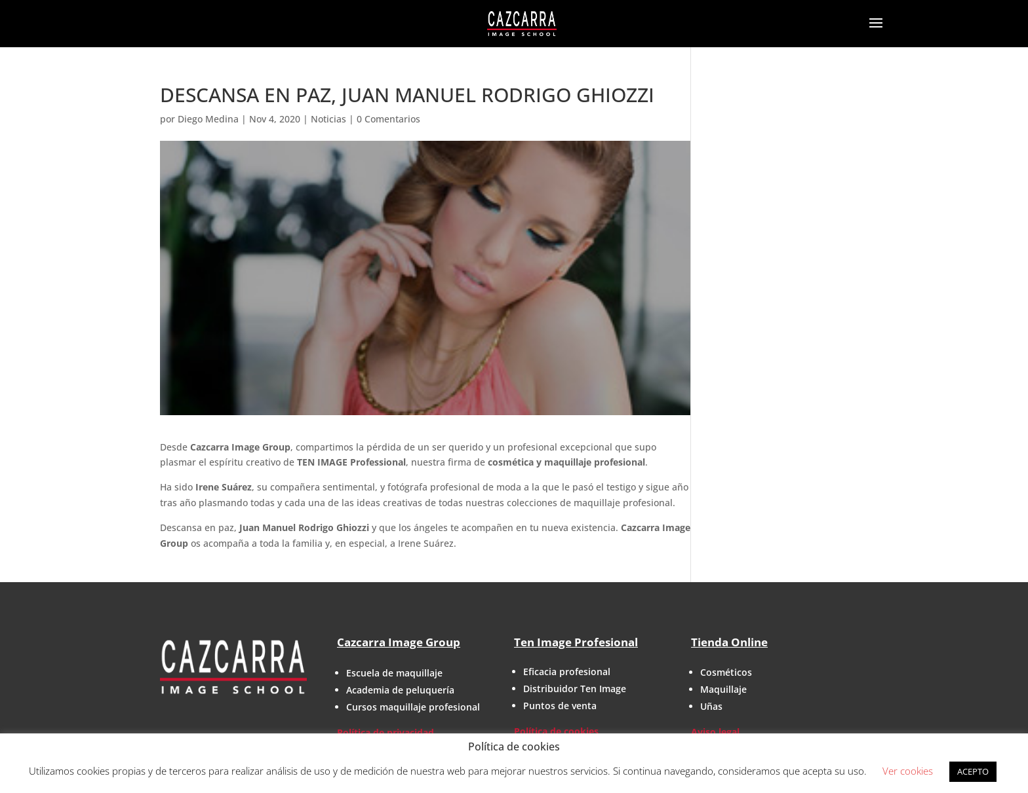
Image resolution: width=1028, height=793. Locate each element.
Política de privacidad (385, 732)
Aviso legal (715, 732)
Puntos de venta (560, 705)
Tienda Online (729, 642)
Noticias (328, 119)
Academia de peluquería (400, 690)
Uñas (711, 706)
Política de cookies (556, 731)
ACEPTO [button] (973, 771)
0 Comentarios (388, 119)
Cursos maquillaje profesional (413, 707)
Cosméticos (726, 672)
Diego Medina (208, 119)
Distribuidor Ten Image (574, 688)
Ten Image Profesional (576, 642)
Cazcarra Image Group (398, 642)
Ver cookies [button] (907, 770)
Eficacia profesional (566, 671)
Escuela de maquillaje (394, 673)
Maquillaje (723, 689)
